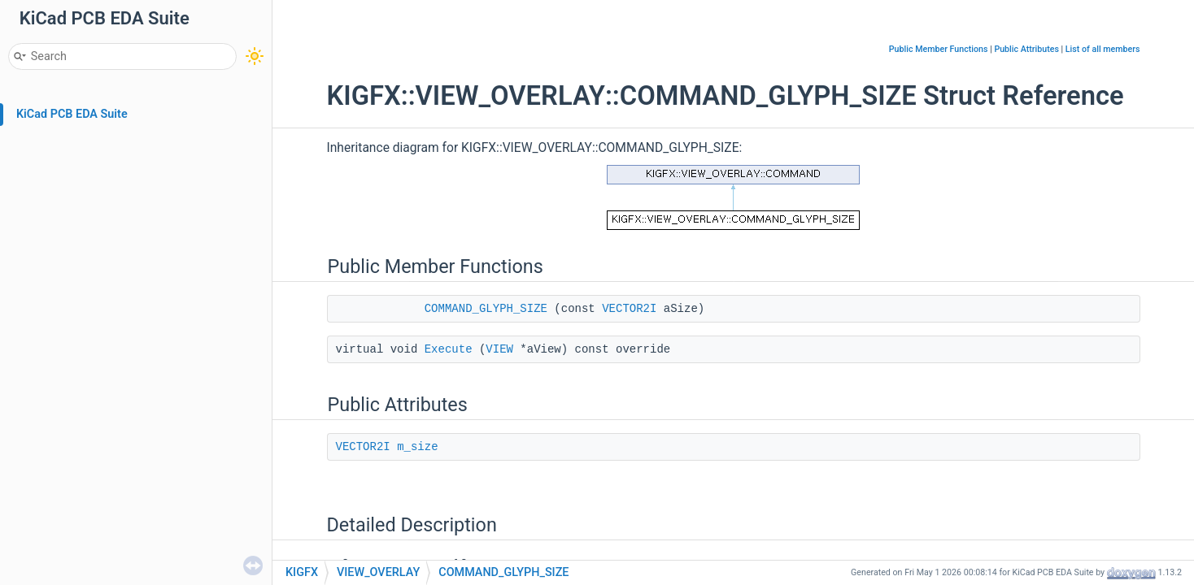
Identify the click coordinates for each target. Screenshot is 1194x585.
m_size (417, 446)
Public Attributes (1026, 49)
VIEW (499, 349)
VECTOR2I (629, 308)
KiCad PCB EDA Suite (72, 114)
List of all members (1102, 49)
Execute (449, 349)
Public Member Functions (938, 49)
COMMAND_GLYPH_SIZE (486, 308)
